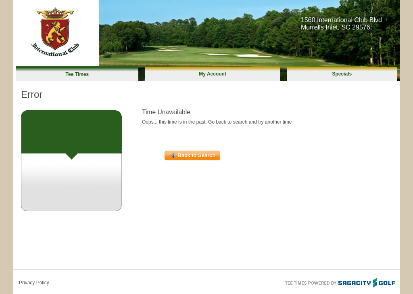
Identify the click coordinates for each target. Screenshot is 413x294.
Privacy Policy (34, 283)
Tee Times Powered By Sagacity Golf (339, 282)
